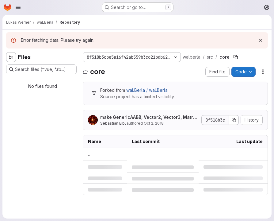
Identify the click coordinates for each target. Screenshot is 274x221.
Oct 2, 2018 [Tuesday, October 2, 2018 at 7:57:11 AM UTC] (154, 123)
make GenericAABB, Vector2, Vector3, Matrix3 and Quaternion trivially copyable (148, 117)
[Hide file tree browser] (11, 57)
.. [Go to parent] (89, 154)
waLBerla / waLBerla (147, 90)
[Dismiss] (260, 40)
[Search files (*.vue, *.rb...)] (41, 69)
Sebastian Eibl (113, 123)
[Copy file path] (236, 57)
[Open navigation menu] (18, 7)
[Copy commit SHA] (234, 120)
